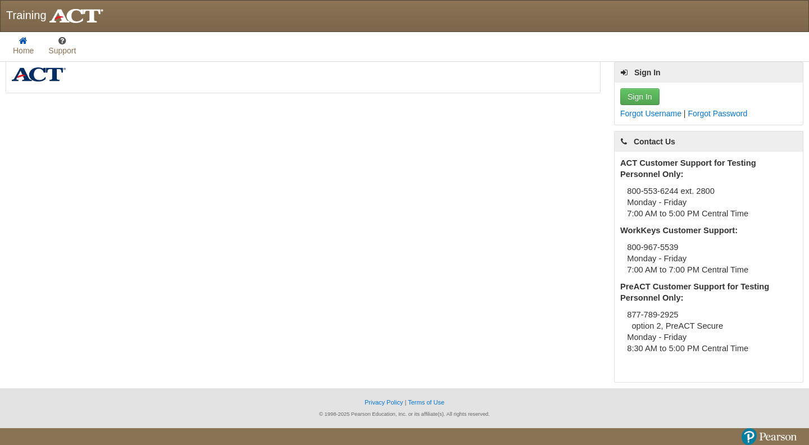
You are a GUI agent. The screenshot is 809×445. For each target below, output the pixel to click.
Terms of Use (426, 402)
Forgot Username (652, 113)
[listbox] (62, 46)
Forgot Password (717, 113)
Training (56, 16)
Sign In (640, 96)
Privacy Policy (385, 402)
